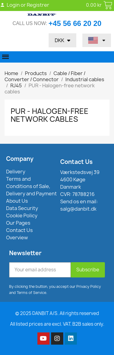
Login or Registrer (24, 4)
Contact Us (76, 162)
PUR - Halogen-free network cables (49, 115)
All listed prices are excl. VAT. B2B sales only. (57, 324)
